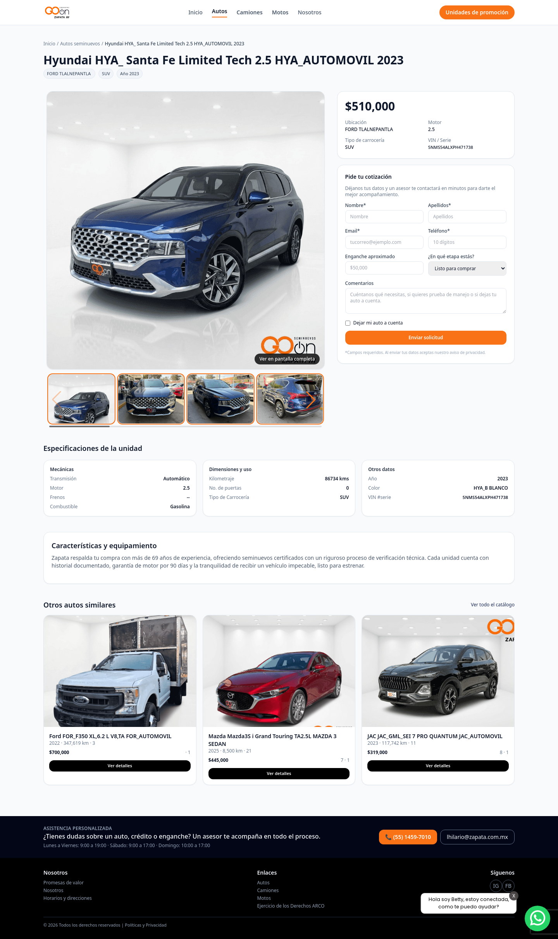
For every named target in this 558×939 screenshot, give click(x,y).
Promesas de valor (63, 882)
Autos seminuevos (80, 44)
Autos (219, 11)
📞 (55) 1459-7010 (408, 837)
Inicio (195, 12)
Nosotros (310, 12)
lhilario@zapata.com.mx (477, 837)
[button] (310, 399)
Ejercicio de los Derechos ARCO (290, 906)
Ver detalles (120, 765)
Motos (280, 12)
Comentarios (359, 283)
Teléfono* (439, 231)
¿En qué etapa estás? (451, 257)
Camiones (249, 12)
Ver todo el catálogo (493, 605)
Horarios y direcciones (67, 898)
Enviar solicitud (425, 337)
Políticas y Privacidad (145, 925)
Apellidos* (439, 205)
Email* (352, 231)
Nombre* (355, 205)
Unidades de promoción (477, 12)
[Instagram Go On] (496, 886)
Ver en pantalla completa (287, 359)
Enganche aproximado (370, 257)
